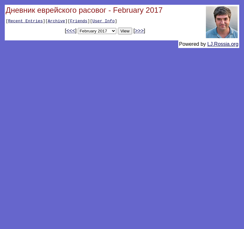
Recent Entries (25, 21)
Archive (56, 21)
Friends (79, 21)
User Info (103, 21)
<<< (70, 31)
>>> (139, 31)
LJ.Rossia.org (223, 45)
